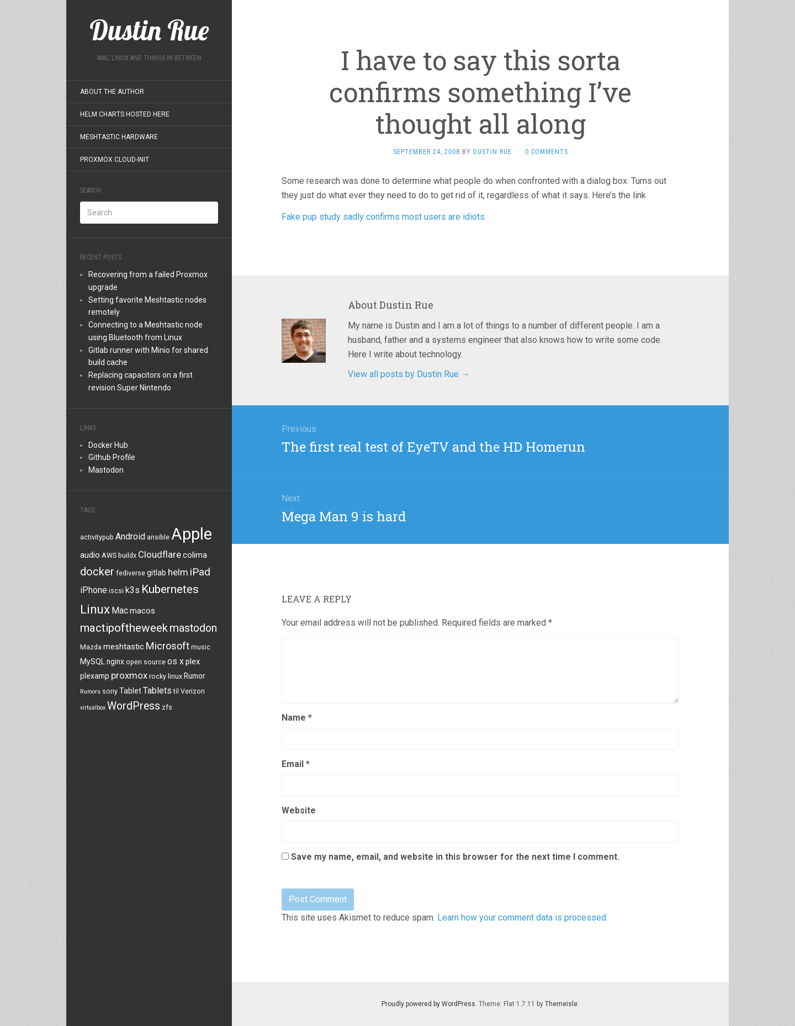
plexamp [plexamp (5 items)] (94, 675)
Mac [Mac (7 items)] (120, 610)
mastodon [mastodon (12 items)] (193, 628)
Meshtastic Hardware (119, 137)
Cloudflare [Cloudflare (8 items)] (159, 554)
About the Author (112, 92)
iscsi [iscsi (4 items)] (116, 591)
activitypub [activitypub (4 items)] (97, 537)
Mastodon (106, 470)
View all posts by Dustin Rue (409, 374)
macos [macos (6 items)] (142, 611)
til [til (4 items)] (176, 691)
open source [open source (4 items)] (146, 662)
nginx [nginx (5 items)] (115, 661)
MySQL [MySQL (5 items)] (92, 661)
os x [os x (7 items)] (175, 661)
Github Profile (111, 457)
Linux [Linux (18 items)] (95, 609)
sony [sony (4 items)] (110, 691)
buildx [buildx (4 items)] (127, 555)
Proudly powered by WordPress (428, 1004)
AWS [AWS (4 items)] (109, 555)
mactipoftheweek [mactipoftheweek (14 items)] (124, 627)
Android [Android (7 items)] (130, 536)
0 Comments (546, 152)
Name (297, 717)
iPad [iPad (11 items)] (200, 571)
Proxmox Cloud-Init (114, 159)
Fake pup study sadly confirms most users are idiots (383, 216)
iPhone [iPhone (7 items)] (93, 590)
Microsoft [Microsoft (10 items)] (167, 646)
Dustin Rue (492, 152)
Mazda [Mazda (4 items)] (91, 647)
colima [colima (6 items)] (195, 555)
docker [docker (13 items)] (97, 571)
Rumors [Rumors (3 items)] (90, 691)
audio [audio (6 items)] (90, 555)
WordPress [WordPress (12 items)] (133, 706)
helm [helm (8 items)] (178, 572)
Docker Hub (108, 445)
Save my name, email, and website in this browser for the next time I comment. (455, 857)
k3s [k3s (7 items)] (132, 590)
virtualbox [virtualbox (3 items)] (92, 707)
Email (296, 764)
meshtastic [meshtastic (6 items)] (123, 647)
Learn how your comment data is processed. (522, 917)
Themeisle (561, 1004)
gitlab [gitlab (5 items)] (156, 572)
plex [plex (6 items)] (193, 662)
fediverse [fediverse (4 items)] (130, 573)
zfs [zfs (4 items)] (167, 707)
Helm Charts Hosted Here (124, 114)
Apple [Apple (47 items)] (191, 534)
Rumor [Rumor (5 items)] (194, 675)
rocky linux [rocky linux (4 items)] (165, 676)
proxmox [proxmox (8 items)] (129, 675)
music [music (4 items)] (200, 647)
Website (299, 810)
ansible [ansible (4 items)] (158, 537)
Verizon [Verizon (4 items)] (193, 691)
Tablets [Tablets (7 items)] (157, 690)
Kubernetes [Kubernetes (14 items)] (170, 589)
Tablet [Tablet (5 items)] (130, 690)
